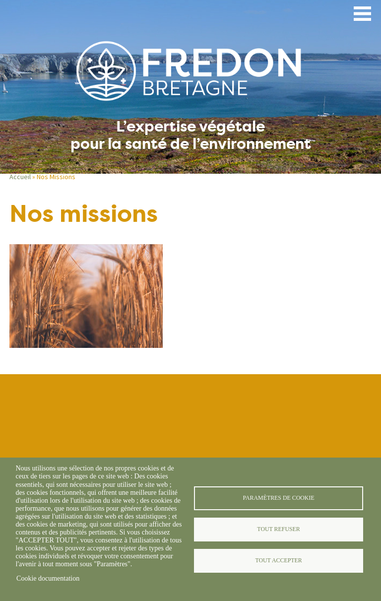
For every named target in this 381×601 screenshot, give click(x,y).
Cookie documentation (47, 578)
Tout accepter (278, 560)
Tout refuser (278, 529)
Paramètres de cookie (278, 497)
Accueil (20, 176)
